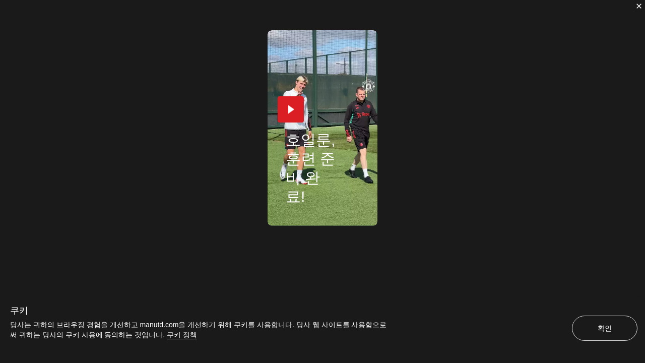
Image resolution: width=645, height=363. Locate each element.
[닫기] (639, 6)
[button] (291, 109)
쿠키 (19, 310)
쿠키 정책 (182, 335)
